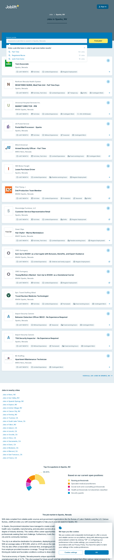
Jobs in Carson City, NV (11, 411)
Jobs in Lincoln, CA (10, 431)
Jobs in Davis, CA (9, 445)
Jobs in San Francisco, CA (12, 455)
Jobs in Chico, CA (9, 438)
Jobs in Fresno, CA (10, 458)
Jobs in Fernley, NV (10, 415)
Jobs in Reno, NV (9, 395)
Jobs (51, 14)
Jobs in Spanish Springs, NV (13, 401)
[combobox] (46, 41)
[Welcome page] (12, 6)
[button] (98, 41)
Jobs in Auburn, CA (10, 428)
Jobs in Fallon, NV (9, 425)
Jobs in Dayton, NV (10, 405)
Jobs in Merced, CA (10, 451)
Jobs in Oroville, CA (10, 435)
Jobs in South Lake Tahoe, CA (14, 421)
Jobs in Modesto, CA (10, 448)
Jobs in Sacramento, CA (12, 441)
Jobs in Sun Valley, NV (11, 398)
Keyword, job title (11, 37)
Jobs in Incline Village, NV (12, 408)
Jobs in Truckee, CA (10, 418)
